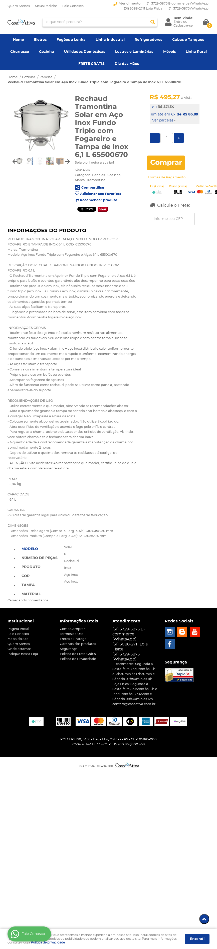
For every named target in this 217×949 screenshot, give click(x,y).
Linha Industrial (110, 40)
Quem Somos (19, 6)
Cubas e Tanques (188, 40)
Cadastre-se (183, 25)
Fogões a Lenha (71, 40)
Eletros (40, 40)
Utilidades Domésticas (84, 52)
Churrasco (19, 52)
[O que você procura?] (152, 22)
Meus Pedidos (46, 6)
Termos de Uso (71, 634)
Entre (177, 22)
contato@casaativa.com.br (133, 704)
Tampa (28, 585)
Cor (26, 576)
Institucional (21, 621)
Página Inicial (18, 629)
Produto (31, 567)
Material (31, 594)
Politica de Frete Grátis (78, 654)
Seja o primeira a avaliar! (94, 162)
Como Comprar (72, 629)
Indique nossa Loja (23, 654)
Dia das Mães (127, 64)
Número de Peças (40, 558)
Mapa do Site (18, 639)
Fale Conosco (73, 6)
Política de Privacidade (78, 659)
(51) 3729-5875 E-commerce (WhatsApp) (177, 3)
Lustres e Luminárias (134, 52)
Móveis (169, 52)
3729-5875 (188, 8)
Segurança (69, 649)
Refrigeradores (148, 40)
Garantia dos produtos (78, 644)
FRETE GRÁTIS (91, 64)
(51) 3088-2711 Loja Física (143, 8)
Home (18, 40)
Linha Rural (196, 52)
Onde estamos (19, 649)
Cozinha (46, 52)
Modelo (30, 549)
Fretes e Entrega (73, 639)
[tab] (40, 548)
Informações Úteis (79, 621)
